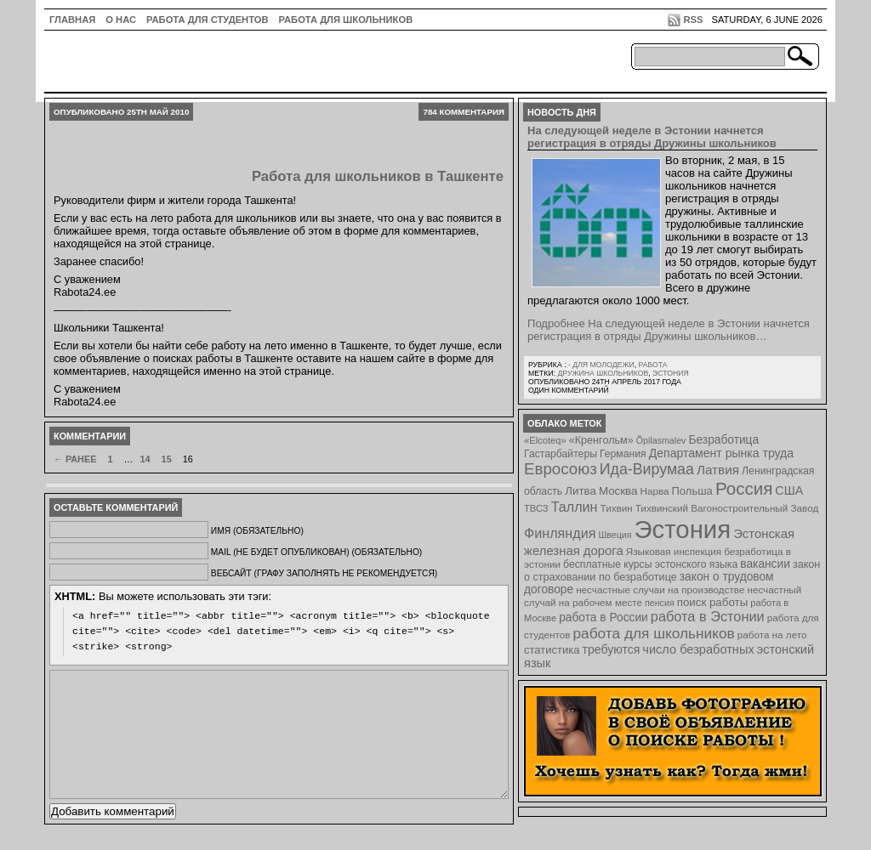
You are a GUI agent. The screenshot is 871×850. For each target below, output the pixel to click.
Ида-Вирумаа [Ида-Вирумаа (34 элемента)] (647, 469)
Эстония (670, 373)
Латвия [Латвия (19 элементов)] (718, 469)
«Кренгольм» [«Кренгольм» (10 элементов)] (601, 440)
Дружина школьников (602, 373)
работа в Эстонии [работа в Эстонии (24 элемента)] (708, 616)
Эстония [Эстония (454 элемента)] (683, 529)
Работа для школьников (346, 19)
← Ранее (75, 459)
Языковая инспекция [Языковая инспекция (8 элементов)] (673, 551)
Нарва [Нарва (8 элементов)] (654, 490)
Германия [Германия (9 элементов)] (623, 454)
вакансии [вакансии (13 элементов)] (765, 564)
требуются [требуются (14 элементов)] (611, 649)
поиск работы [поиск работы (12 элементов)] (713, 602)
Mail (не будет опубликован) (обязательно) (316, 552)
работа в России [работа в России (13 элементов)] (603, 617)
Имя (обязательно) (257, 531)
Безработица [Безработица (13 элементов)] (723, 440)
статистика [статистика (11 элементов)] (551, 649)
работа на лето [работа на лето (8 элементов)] (772, 634)
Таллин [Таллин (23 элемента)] (574, 506)
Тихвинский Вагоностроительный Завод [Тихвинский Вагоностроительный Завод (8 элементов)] (727, 507)
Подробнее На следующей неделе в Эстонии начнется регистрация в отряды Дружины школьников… (668, 330)
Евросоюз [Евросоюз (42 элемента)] (560, 469)
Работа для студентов (207, 19)
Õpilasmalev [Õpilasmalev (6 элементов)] (661, 440)
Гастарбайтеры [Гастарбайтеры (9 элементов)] (560, 454)
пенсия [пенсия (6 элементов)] (660, 603)
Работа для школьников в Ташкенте (378, 176)
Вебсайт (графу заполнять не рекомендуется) (324, 573)
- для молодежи (601, 364)
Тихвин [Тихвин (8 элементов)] (617, 507)
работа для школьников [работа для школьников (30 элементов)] (654, 633)
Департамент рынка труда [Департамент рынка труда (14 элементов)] (721, 453)
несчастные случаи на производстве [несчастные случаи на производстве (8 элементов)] (660, 589)
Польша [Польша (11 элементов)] (692, 490)
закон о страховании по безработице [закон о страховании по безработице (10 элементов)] (672, 570)
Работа (652, 364)
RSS (693, 19)
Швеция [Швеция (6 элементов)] (614, 535)
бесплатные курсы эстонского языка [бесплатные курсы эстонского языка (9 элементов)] (650, 564)
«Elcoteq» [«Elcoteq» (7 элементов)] (545, 440)
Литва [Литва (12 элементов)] (580, 490)
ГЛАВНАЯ (72, 19)
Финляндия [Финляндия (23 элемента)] (559, 533)
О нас (120, 19)
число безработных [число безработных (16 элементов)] (698, 649)
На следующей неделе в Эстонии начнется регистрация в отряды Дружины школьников (652, 137)
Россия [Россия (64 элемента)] (743, 488)
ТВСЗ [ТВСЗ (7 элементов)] (536, 508)
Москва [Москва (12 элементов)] (618, 490)
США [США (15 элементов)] (789, 490)
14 (144, 459)
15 (167, 459)
